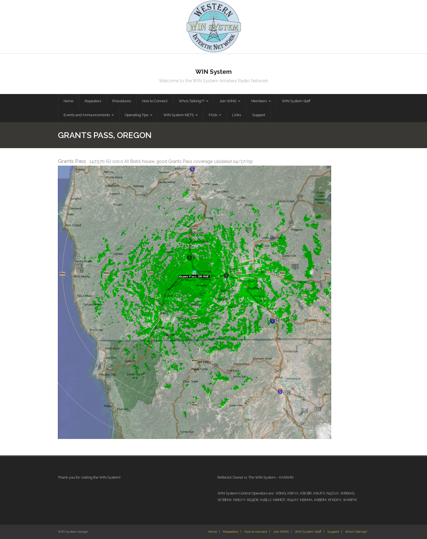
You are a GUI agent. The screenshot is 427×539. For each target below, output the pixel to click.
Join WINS (281, 532)
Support (333, 532)
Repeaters (230, 532)
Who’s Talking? (356, 532)
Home (212, 532)
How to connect (255, 532)
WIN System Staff (308, 532)
